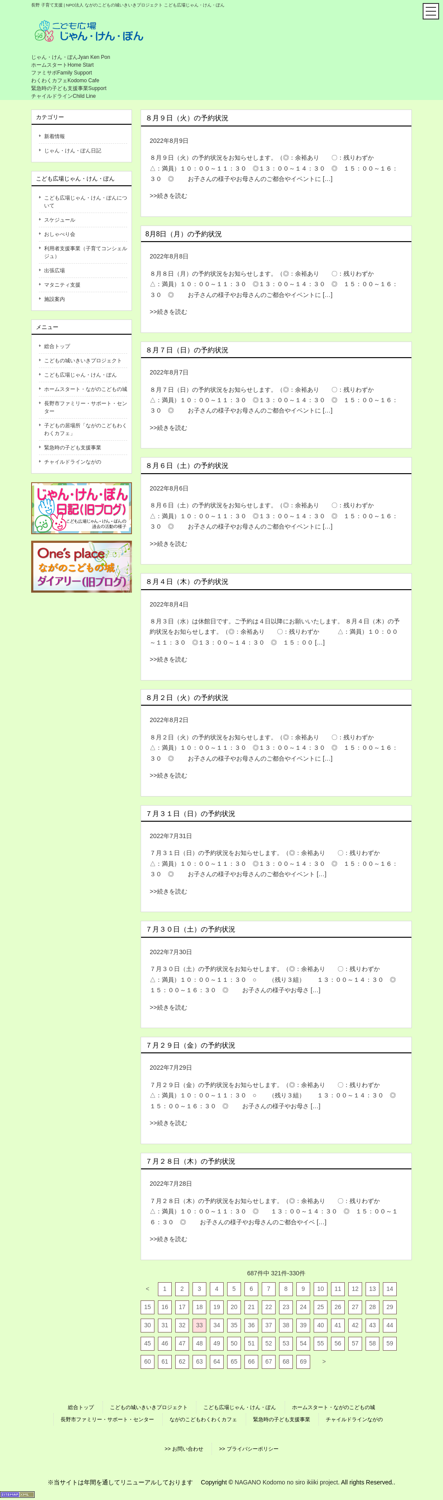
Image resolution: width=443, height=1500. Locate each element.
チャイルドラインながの (72, 462)
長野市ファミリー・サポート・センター (85, 407)
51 (251, 1343)
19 (216, 1306)
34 (216, 1325)
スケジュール (59, 220)
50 (234, 1343)
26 (337, 1306)
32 (182, 1325)
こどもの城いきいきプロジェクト (83, 361)
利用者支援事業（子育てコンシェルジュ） (85, 252)
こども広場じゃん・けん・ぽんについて (85, 202)
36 (251, 1325)
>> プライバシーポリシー (248, 1449)
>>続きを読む (168, 195)
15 (147, 1306)
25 (320, 1306)
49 (216, 1343)
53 (285, 1343)
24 (303, 1306)
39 (303, 1325)
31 (164, 1325)
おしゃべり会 (59, 234)
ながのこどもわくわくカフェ (203, 1419)
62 (182, 1361)
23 (285, 1306)
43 (372, 1325)
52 (268, 1343)
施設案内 (54, 299)
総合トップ (57, 346)
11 (337, 1288)
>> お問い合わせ (183, 1449)
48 (199, 1343)
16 (164, 1306)
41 (337, 1325)
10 (320, 1288)
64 (216, 1361)
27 (355, 1306)
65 (234, 1361)
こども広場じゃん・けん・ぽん (80, 375)
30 (147, 1325)
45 (147, 1343)
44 (389, 1325)
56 (337, 1343)
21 (251, 1306)
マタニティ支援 (62, 285)
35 (234, 1325)
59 (389, 1343)
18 (199, 1306)
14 (389, 1288)
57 (355, 1343)
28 (372, 1306)
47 (182, 1343)
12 (355, 1288)
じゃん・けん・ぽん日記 (72, 151)
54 (303, 1343)
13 (372, 1288)
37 (268, 1325)
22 (268, 1306)
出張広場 (54, 271)
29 (389, 1306)
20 (234, 1306)
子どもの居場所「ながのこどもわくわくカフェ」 (85, 429)
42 (355, 1325)
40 (320, 1325)
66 (251, 1361)
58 (372, 1343)
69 (303, 1361)
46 (164, 1343)
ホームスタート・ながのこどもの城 (85, 389)
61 (164, 1361)
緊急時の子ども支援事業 (72, 448)
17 (182, 1306)
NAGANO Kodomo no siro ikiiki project (286, 1482)
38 (285, 1325)
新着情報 (54, 136)
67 (268, 1361)
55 (320, 1343)
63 (199, 1361)
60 (147, 1361)
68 (285, 1361)
